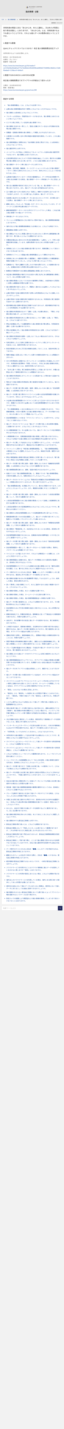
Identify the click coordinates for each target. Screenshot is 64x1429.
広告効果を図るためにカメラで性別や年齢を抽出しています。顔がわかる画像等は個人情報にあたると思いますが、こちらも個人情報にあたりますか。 (33, 159)
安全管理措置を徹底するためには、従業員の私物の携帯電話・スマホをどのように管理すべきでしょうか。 (32, 536)
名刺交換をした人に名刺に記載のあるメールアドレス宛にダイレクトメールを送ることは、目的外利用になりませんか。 (32, 343)
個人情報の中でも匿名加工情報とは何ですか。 (22, 820)
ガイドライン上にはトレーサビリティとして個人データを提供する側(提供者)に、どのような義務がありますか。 (33, 742)
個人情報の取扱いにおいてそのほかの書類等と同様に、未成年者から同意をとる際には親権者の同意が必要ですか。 (32, 281)
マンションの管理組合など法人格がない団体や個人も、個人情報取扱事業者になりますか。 (32, 221)
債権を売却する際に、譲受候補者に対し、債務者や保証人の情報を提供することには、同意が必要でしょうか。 (32, 636)
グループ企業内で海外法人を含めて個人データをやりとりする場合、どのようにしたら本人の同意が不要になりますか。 (32, 794)
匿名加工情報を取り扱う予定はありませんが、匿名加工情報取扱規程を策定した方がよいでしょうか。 (32, 835)
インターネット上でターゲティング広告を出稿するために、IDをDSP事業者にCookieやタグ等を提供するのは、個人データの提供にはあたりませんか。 (33, 726)
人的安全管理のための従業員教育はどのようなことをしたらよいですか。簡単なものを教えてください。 (32, 508)
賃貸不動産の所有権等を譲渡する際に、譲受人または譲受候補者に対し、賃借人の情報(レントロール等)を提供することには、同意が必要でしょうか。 (32, 642)
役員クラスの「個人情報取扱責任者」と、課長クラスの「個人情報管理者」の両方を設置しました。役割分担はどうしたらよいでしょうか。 (32, 474)
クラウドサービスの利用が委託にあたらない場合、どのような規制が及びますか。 (32, 874)
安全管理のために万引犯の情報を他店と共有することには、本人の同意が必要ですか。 (32, 609)
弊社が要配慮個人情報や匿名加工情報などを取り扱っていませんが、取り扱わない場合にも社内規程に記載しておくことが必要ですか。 (32, 458)
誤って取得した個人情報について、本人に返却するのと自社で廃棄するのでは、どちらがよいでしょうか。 (32, 585)
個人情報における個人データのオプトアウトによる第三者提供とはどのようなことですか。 (32, 655)
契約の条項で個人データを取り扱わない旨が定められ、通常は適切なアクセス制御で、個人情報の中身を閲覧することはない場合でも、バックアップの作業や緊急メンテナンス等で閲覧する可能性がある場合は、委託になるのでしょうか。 (32, 712)
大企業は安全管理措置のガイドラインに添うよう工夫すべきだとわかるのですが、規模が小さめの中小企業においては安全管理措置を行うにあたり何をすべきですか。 (32, 403)
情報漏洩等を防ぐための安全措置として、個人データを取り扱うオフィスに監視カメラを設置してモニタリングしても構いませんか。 (32, 517)
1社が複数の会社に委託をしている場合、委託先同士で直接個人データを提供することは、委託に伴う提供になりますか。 (33, 720)
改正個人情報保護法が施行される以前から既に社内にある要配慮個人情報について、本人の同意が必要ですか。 (32, 275)
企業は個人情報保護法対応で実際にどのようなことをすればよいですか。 (32, 109)
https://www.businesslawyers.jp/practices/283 (20, 90)
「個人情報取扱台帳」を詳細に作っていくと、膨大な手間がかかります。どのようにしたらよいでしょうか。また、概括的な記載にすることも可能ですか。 (33, 488)
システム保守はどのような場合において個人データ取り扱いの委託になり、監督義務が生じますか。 (32, 703)
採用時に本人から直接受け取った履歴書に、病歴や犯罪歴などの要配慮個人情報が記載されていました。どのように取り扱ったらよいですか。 (32, 259)
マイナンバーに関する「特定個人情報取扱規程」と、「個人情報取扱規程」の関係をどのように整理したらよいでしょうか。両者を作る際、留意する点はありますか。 (32, 451)
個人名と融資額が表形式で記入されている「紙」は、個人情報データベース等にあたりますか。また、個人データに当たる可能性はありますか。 (32, 186)
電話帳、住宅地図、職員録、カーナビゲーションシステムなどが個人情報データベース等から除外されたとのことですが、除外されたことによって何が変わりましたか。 (33, 170)
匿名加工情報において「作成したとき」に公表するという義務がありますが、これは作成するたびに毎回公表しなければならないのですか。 (32, 829)
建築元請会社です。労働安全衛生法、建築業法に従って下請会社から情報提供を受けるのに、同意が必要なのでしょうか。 (33, 615)
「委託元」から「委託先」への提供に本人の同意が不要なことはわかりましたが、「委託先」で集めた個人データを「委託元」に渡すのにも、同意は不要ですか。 (32, 695)
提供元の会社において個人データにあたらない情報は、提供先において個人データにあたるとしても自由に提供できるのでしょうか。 (32, 887)
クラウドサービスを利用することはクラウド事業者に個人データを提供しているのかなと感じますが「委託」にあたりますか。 (32, 868)
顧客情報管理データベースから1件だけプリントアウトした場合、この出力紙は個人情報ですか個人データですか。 (33, 211)
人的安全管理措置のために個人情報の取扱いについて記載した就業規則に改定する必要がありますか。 (32, 501)
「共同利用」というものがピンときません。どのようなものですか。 (30, 731)
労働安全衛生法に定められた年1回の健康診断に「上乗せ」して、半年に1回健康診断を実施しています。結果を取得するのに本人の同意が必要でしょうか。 (33, 242)
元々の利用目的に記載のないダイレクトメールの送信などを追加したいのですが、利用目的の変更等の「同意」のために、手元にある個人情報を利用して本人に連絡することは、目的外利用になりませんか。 (32, 363)
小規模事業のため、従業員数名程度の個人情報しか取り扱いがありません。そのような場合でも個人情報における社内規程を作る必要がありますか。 (32, 437)
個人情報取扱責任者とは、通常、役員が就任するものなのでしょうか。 (31, 469)
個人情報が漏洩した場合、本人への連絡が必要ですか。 (25, 591)
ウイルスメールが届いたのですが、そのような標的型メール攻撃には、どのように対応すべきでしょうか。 (32, 554)
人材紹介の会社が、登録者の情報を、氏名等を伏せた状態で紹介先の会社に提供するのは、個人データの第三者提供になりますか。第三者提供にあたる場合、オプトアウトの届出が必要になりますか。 (32, 629)
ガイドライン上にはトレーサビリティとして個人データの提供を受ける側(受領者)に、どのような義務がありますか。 (33, 748)
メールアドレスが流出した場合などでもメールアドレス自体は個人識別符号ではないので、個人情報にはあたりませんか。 (32, 153)
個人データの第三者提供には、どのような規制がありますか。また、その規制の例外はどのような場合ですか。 (32, 603)
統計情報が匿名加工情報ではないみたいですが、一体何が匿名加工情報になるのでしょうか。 (32, 862)
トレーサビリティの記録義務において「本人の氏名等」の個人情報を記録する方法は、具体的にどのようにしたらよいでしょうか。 (32, 761)
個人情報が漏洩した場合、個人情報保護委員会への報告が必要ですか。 (31, 598)
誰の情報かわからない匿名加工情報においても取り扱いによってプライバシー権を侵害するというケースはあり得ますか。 (33, 893)
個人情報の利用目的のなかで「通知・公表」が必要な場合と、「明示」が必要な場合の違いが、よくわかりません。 (32, 312)
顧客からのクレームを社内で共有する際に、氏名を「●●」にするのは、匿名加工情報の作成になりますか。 (32, 856)
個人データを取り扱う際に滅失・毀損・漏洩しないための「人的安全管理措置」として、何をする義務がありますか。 (32, 495)
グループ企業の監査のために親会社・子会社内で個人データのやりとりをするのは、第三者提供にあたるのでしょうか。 (32, 648)
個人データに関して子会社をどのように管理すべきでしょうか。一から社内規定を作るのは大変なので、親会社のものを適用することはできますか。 (32, 443)
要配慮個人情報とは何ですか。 (17, 230)
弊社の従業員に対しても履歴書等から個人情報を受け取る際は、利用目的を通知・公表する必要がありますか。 (32, 325)
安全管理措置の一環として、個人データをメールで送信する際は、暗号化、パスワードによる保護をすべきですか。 (32, 548)
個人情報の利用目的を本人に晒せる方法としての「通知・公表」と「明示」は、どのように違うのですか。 (32, 319)
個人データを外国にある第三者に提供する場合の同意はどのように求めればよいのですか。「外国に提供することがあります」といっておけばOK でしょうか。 (33, 774)
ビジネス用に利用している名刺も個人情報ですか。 (24, 122)
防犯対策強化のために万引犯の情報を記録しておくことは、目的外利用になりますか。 (32, 349)
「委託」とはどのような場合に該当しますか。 (22, 689)
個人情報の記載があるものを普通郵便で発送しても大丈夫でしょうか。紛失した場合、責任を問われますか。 (32, 579)
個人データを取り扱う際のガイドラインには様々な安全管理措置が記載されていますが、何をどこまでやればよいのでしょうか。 (32, 395)
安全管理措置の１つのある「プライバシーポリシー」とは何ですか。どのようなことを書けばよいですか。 (32, 419)
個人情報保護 (11, 19)
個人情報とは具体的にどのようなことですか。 (22, 112)
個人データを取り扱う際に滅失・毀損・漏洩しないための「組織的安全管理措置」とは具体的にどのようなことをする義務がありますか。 (32, 464)
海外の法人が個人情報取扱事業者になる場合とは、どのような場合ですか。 (32, 226)
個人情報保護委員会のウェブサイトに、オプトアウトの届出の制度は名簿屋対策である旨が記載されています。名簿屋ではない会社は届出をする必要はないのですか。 (33, 662)
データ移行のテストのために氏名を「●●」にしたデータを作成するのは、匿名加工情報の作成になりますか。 (32, 850)
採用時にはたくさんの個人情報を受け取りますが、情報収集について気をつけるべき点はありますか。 (32, 249)
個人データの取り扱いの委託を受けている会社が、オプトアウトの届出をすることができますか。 (32, 676)
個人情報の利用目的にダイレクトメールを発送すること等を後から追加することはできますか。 (32, 377)
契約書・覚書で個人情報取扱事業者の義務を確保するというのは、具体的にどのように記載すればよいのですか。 (32, 788)
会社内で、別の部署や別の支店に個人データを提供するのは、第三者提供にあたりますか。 (32, 621)
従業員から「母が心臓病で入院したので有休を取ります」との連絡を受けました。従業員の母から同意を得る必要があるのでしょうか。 (32, 265)
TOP (3, 19)
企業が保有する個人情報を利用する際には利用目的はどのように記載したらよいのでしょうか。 (32, 294)
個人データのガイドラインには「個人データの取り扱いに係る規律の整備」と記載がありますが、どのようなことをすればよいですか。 (32, 425)
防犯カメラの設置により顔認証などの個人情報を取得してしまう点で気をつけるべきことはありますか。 (32, 899)
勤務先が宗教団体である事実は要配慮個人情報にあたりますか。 (29, 271)
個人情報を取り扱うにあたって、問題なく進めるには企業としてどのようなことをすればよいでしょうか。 (33, 288)
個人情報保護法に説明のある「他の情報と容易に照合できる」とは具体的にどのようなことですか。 (32, 143)
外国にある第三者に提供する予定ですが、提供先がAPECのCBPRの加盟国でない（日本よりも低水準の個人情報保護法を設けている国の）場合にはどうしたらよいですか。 (32, 802)
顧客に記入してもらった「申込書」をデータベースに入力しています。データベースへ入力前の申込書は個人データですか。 (33, 205)
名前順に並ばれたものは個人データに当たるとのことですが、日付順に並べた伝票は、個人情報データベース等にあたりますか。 (32, 199)
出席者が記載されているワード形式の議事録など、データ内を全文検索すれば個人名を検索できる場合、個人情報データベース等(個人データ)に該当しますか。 (33, 179)
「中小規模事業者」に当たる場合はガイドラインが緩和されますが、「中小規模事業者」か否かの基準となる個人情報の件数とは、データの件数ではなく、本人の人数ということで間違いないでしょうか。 (32, 411)
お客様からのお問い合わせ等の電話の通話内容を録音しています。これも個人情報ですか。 (33, 137)
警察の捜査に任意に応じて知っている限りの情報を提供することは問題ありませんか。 (32, 356)
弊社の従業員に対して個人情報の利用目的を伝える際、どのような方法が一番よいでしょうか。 (32, 331)
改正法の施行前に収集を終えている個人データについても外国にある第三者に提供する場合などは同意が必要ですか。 (33, 782)
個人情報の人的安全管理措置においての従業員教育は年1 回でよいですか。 (32, 513)
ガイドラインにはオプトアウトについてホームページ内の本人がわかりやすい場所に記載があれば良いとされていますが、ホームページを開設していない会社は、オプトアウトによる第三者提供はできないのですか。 (32, 683)
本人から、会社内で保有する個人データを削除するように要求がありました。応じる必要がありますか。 (32, 809)
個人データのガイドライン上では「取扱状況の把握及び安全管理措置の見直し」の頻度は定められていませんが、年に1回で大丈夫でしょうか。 (32, 480)
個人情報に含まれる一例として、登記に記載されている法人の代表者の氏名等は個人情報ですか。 (32, 127)
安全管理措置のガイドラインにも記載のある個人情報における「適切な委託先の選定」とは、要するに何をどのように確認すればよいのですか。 (32, 567)
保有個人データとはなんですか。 (18, 216)
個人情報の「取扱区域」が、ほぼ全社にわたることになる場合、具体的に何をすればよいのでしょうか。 (32, 530)
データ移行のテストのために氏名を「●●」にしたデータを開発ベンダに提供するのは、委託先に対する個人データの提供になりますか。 (32, 573)
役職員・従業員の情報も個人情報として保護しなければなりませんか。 (31, 132)
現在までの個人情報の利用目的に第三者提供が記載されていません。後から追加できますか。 (32, 383)
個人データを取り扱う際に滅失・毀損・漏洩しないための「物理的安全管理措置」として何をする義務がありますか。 (32, 524)
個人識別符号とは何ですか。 (16, 148)
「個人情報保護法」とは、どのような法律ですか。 (24, 105)
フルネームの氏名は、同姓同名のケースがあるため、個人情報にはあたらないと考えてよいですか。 (32, 117)
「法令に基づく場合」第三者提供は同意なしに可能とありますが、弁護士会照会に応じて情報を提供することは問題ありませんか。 (32, 370)
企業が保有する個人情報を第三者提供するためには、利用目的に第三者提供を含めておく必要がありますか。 (32, 300)
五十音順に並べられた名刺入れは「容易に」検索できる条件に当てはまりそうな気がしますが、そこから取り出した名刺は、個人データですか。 (32, 193)
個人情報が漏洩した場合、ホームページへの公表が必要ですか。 (29, 594)
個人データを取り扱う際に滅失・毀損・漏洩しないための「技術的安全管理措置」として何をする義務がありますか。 (32, 542)
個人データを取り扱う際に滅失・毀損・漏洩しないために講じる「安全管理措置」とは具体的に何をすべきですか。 (32, 389)
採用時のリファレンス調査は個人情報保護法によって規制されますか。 (31, 254)
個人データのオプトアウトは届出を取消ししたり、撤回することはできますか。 (32, 669)
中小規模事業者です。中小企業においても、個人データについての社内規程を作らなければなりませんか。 (33, 431)
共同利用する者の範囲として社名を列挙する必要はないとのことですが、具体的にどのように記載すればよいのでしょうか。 (32, 736)
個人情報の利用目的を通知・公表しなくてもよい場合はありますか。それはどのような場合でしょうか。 (32, 337)
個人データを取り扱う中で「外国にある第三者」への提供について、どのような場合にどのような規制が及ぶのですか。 (32, 767)
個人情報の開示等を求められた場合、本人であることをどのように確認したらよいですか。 (32, 815)
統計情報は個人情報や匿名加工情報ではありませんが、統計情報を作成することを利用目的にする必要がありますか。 (32, 306)
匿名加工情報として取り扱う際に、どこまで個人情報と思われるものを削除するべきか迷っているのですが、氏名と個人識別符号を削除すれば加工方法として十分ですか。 (32, 842)
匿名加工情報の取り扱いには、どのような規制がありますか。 (28, 824)
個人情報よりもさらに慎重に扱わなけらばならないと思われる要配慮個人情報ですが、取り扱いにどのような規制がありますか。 (32, 235)
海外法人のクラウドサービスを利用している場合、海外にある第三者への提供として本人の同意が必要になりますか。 (32, 881)
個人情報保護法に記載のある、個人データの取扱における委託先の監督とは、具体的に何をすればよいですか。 (32, 561)
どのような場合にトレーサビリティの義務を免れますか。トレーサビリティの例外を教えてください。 (33, 755)
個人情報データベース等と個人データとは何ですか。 (25, 164)
